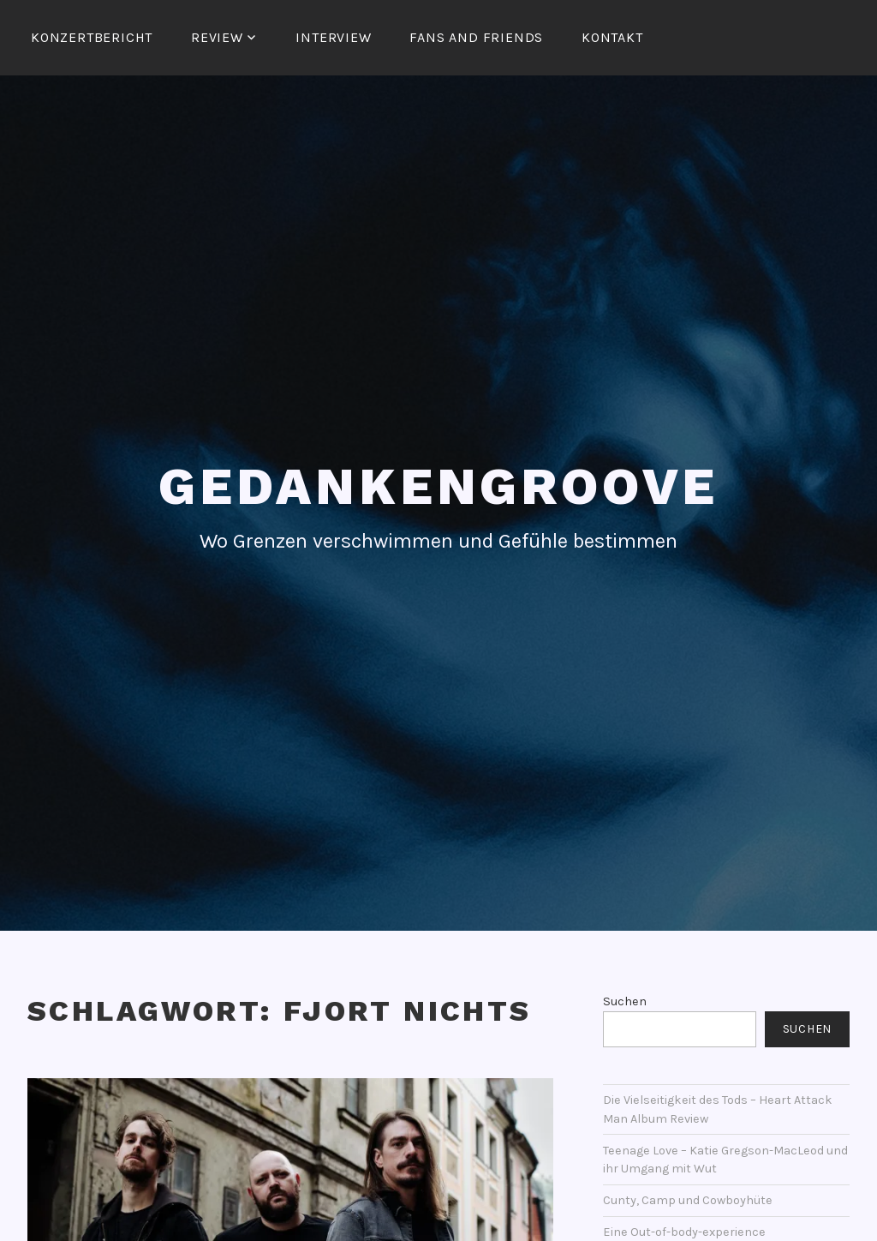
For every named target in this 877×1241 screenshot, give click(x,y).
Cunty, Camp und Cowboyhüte (688, 1200)
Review (217, 37)
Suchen (625, 1001)
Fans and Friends (476, 37)
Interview (333, 37)
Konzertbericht (91, 37)
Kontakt (612, 37)
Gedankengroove (438, 486)
